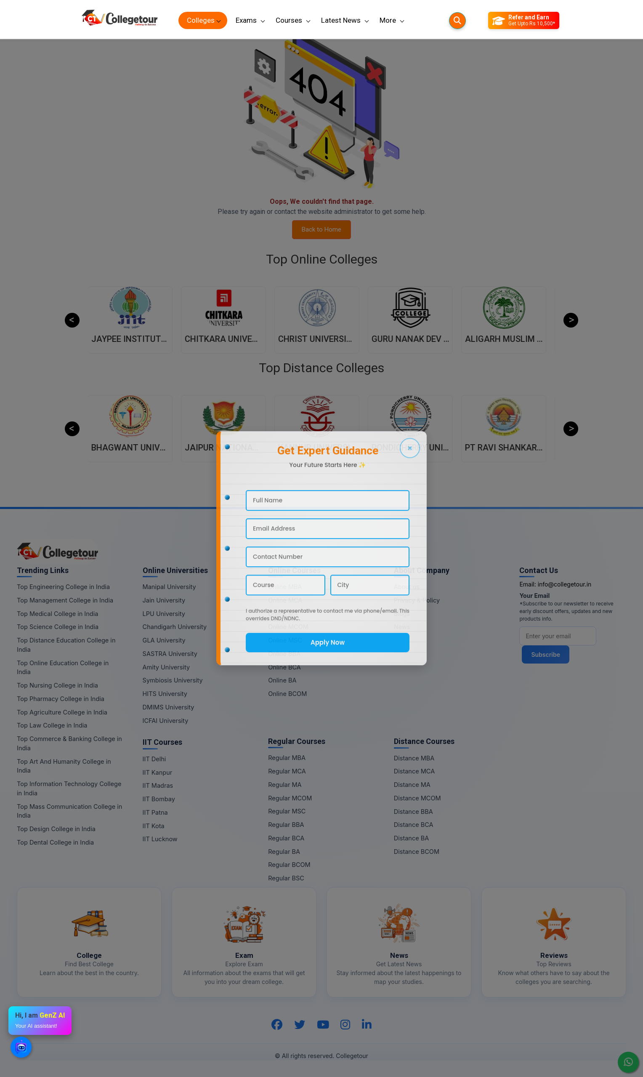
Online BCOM (287, 693)
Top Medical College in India (57, 613)
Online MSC (285, 640)
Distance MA (412, 784)
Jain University (164, 600)
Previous (72, 320)
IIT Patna (155, 812)
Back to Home (321, 229)
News (402, 626)
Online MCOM (288, 626)
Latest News (341, 20)
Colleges (201, 20)
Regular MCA (287, 771)
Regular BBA (286, 824)
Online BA (282, 680)
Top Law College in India (52, 725)
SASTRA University (170, 653)
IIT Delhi (154, 758)
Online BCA (284, 667)
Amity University (166, 667)
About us (407, 586)
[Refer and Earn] (523, 21)
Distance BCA (413, 824)
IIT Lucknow (160, 838)
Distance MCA (414, 771)
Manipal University (169, 586)
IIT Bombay (159, 798)
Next (570, 320)
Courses (289, 20)
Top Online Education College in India (63, 667)
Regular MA (284, 784)
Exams (246, 20)
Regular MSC (287, 811)
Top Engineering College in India (63, 586)
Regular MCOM (290, 798)
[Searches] (457, 20)
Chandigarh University (175, 626)
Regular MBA (287, 757)
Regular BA (284, 851)
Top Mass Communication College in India (69, 811)
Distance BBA (413, 811)
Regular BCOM (289, 864)
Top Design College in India (56, 828)
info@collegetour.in (565, 584)
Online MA (283, 613)
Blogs (402, 613)
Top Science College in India (57, 626)
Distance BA (411, 838)
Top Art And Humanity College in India (64, 766)
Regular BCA (286, 838)
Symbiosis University (173, 680)
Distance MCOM (417, 798)
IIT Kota (154, 825)
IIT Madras (158, 785)
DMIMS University (168, 707)
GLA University (164, 640)
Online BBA (284, 653)
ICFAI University (166, 720)
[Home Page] (119, 20)
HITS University (165, 693)
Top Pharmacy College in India (60, 698)
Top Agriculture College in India (62, 712)
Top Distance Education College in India (66, 645)
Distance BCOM (416, 851)
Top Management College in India (65, 600)
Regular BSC (286, 878)
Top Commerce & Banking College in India (69, 743)
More (388, 20)
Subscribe (545, 654)
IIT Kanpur (158, 772)
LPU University (164, 613)
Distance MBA (414, 758)
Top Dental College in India (55, 842)
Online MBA (285, 586)
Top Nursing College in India (57, 685)
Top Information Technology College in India (69, 788)
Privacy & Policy (417, 600)
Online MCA (285, 600)
